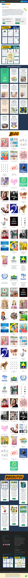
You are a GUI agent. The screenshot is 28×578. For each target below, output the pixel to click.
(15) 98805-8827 (16, 550)
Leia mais (5, 15)
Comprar (4, 499)
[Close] (19, 576)
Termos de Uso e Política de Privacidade (12, 576)
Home (3, 537)
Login (22, 1)
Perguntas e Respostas (6, 540)
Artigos (4, 539)
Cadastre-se (25, 1)
